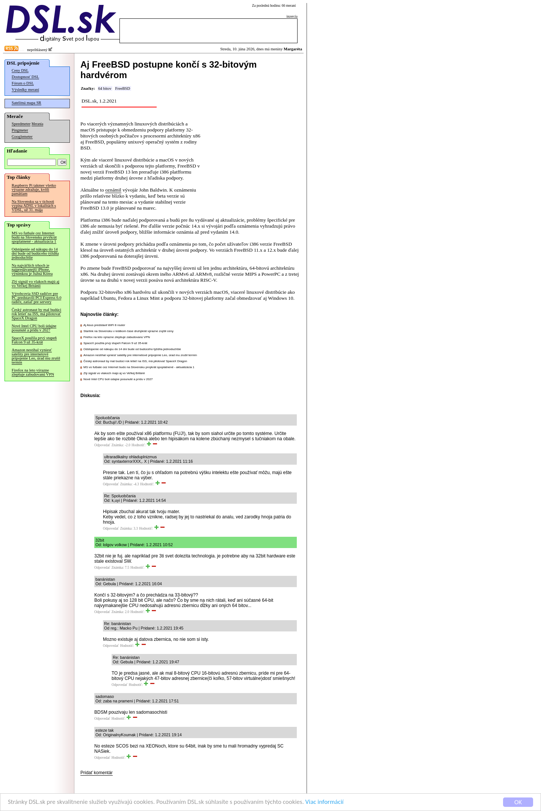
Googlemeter (22, 136)
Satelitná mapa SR (26, 103)
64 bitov (104, 88)
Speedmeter (21, 124)
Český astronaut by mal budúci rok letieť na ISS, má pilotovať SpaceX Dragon (36, 314)
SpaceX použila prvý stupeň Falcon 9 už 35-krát (34, 340)
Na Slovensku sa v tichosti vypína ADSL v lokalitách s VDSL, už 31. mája (34, 205)
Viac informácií (324, 802)
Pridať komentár (96, 772)
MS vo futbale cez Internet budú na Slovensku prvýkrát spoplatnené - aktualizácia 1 (34, 237)
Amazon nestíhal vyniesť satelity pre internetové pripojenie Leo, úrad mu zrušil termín (36, 356)
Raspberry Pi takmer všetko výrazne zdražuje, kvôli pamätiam (34, 189)
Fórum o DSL (23, 83)
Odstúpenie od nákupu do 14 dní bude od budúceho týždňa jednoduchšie (35, 253)
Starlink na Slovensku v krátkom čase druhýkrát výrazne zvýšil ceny (128, 331)
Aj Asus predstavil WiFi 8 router (104, 325)
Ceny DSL (20, 70)
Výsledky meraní (25, 90)
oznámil (113, 190)
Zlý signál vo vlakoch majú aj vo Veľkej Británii (35, 283)
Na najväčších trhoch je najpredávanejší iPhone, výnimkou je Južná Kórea (32, 269)
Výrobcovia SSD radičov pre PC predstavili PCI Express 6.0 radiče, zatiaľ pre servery (36, 297)
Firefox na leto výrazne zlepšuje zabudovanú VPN (33, 372)
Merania (37, 124)
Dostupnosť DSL (25, 77)
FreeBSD (122, 88)
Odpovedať (102, 445)
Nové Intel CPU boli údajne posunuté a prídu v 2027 (34, 328)
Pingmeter (20, 130)
